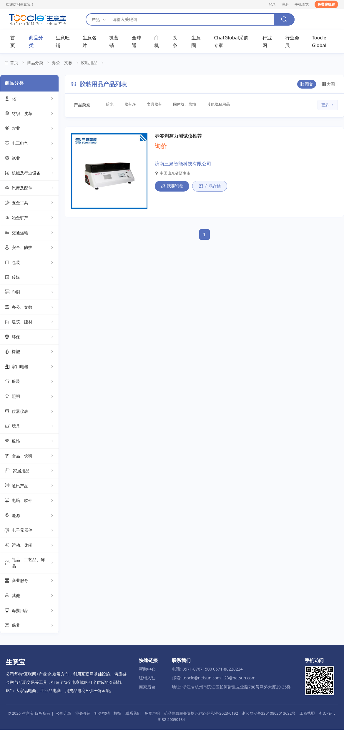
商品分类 (36, 42)
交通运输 (29, 233)
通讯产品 (29, 486)
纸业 (29, 158)
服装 (29, 381)
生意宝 (28, 713)
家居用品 (29, 471)
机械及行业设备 (29, 173)
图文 (306, 84)
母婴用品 (29, 611)
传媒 (29, 277)
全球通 (136, 42)
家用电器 (29, 367)
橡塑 (29, 352)
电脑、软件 (29, 501)
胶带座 (131, 104)
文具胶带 (155, 104)
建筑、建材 (29, 322)
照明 (29, 396)
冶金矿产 (29, 218)
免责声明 (152, 713)
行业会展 (292, 42)
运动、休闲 (29, 545)
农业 (29, 128)
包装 (29, 263)
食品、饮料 (29, 456)
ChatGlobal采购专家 (231, 42)
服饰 (29, 441)
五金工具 (29, 203)
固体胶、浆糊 (185, 104)
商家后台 (147, 687)
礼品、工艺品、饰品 (29, 563)
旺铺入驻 (147, 678)
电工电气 (29, 143)
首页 (12, 42)
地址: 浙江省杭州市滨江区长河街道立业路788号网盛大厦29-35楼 (231, 687)
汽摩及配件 (29, 188)
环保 (29, 337)
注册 (285, 4)
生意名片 (89, 42)
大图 (328, 84)
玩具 (29, 426)
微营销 (114, 42)
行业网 (267, 42)
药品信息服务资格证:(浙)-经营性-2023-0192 (201, 713)
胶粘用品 (89, 62)
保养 (29, 625)
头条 (175, 42)
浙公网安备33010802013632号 (268, 713)
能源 (29, 516)
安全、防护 (29, 248)
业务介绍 (83, 713)
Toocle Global (319, 42)
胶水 (110, 104)
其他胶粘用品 (219, 104)
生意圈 (196, 42)
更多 (327, 105)
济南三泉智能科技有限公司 (183, 164)
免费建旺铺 (326, 4)
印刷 (29, 292)
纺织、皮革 (29, 114)
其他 (29, 596)
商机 (156, 42)
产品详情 (209, 186)
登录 (272, 4)
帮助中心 (147, 669)
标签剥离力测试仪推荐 (178, 136)
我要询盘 (172, 186)
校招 (117, 713)
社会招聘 (102, 713)
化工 (29, 99)
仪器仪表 (29, 411)
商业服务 (29, 581)
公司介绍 (63, 713)
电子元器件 (29, 530)
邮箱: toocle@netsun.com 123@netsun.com (213, 678)
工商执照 (307, 713)
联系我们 (133, 713)
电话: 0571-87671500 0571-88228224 (207, 669)
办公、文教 (62, 62)
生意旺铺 (63, 42)
